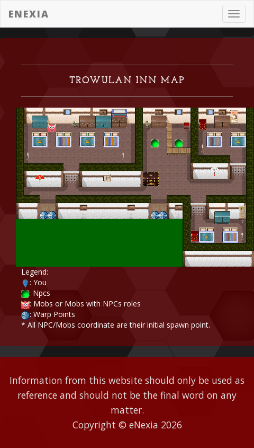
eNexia (28, 13)
